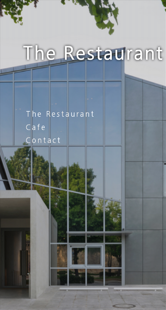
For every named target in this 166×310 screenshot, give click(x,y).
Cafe (36, 127)
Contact (43, 140)
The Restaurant (60, 114)
